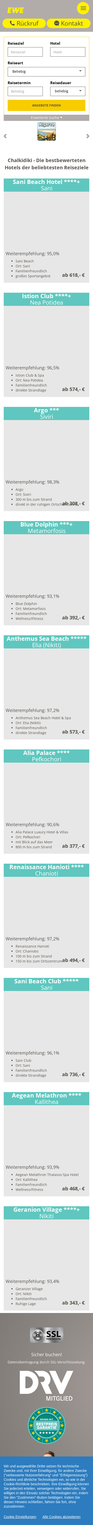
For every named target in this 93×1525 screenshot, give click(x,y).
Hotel (55, 43)
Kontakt (68, 23)
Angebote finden (46, 105)
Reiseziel (16, 43)
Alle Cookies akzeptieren (62, 1517)
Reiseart (15, 62)
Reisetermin (19, 82)
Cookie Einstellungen (20, 1517)
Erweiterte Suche (46, 117)
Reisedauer (60, 82)
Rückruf (24, 23)
